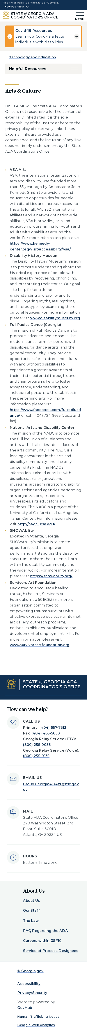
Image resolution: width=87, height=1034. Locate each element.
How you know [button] (14, 6)
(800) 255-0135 (36, 756)
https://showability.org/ (51, 576)
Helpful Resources (27, 68)
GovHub (24, 1008)
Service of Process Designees (50, 951)
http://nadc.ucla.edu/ (36, 524)
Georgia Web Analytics (36, 1025)
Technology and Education (32, 57)
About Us (31, 901)
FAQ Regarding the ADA (45, 931)
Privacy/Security (32, 993)
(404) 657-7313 (52, 727)
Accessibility (29, 984)
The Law (31, 921)
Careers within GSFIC (42, 941)
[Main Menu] (78, 16)
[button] (74, 68)
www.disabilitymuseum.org (55, 318)
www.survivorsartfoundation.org (39, 645)
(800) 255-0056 (37, 745)
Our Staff (31, 910)
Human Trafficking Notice (38, 1016)
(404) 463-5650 (46, 733)
